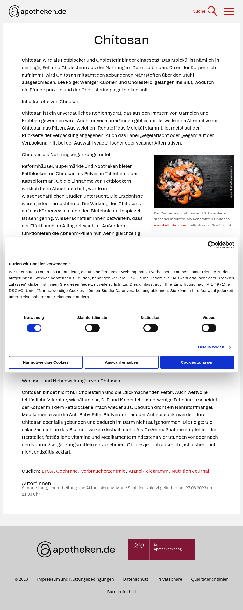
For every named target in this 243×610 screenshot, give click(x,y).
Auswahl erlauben (121, 362)
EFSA (47, 471)
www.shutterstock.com (170, 225)
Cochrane (67, 471)
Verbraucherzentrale (103, 471)
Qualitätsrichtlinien (210, 579)
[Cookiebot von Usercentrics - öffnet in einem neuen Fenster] (211, 245)
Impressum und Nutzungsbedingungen (75, 579)
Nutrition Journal (190, 471)
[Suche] (205, 11)
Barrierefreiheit (121, 591)
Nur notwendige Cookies (46, 362)
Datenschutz (135, 579)
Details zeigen (211, 347)
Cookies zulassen (197, 362)
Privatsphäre (169, 579)
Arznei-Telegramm (148, 471)
